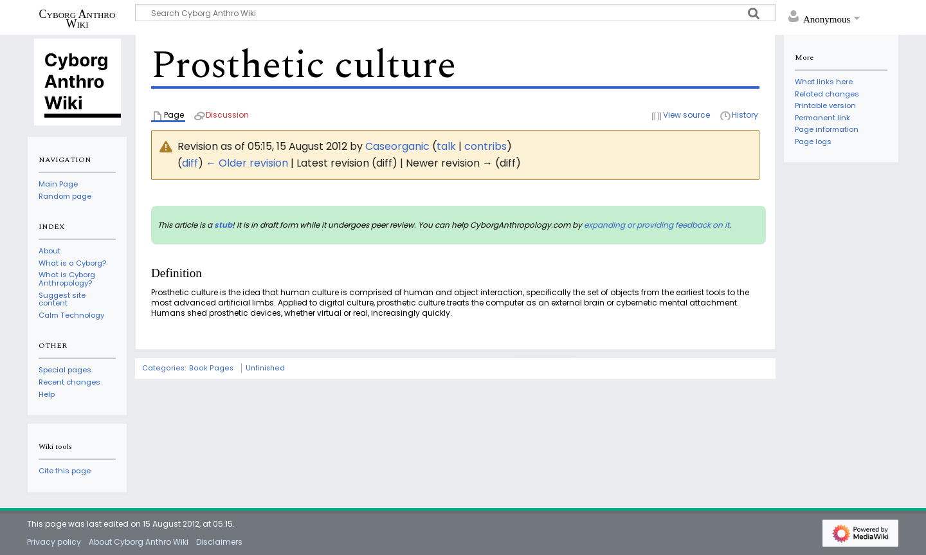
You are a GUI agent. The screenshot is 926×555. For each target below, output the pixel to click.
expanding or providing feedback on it (656, 224)
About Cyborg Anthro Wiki (138, 541)
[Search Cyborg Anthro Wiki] (455, 13)
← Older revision (247, 163)
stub (223, 224)
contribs (485, 146)
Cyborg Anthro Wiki (77, 19)
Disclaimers (219, 541)
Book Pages (211, 368)
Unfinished (265, 368)
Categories (163, 368)
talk (446, 146)
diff (190, 163)
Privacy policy (54, 541)
